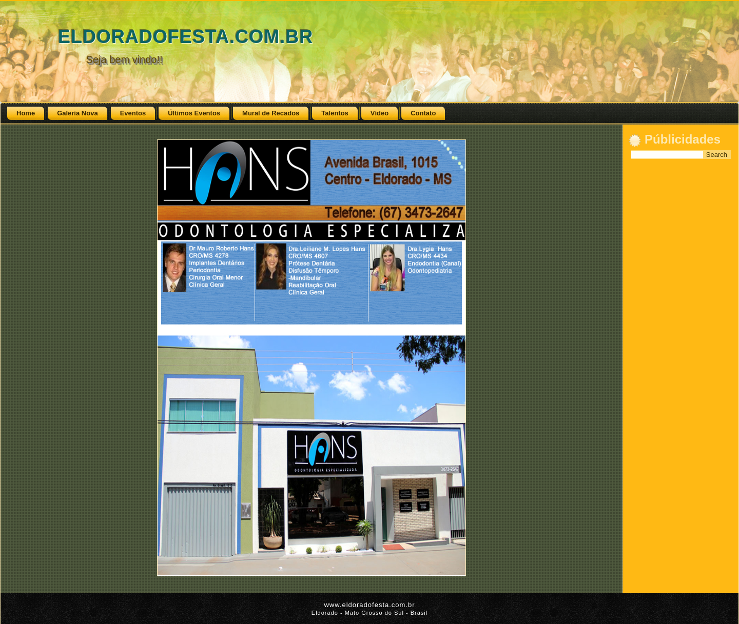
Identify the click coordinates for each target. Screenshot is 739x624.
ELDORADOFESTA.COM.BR (185, 36)
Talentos (334, 113)
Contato (423, 113)
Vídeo (379, 113)
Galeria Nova (77, 113)
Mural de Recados (270, 113)
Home (25, 113)
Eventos (133, 113)
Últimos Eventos (194, 113)
